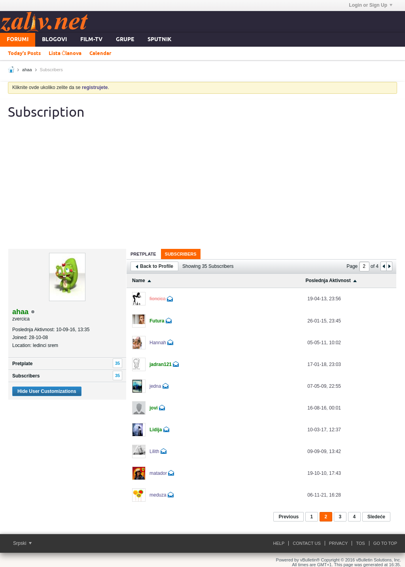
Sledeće (376, 517)
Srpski (22, 543)
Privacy (338, 543)
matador (158, 473)
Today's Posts (24, 53)
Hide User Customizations (46, 391)
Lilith (154, 451)
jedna (155, 386)
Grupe (125, 40)
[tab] (143, 253)
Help (279, 543)
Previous (288, 517)
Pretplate (22, 363)
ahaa (27, 69)
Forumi (17, 40)
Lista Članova (65, 53)
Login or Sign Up (370, 5)
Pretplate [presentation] (143, 254)
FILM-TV (91, 40)
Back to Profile (154, 266)
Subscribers (26, 376)
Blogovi (54, 40)
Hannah (158, 342)
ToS (360, 543)
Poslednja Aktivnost (327, 280)
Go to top (385, 543)
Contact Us (307, 543)
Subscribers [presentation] (181, 254)
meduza (158, 495)
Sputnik (160, 40)
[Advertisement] (202, 189)
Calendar (100, 53)
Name (138, 280)
